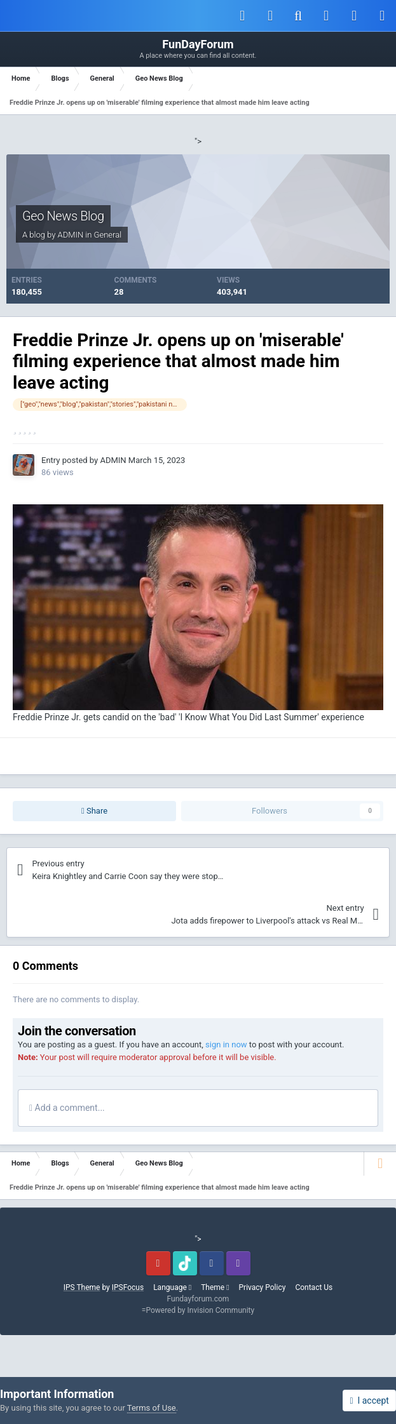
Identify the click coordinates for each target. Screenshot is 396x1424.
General (108, 234)
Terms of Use (151, 1408)
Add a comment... (67, 1108)
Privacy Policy (262, 1287)
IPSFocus (128, 1287)
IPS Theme (82, 1287)
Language (172, 1287)
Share (94, 811)
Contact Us (313, 1287)
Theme (215, 1287)
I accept (369, 1400)
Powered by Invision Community (200, 1310)
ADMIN (71, 234)
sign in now (226, 1044)
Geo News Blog (63, 216)
